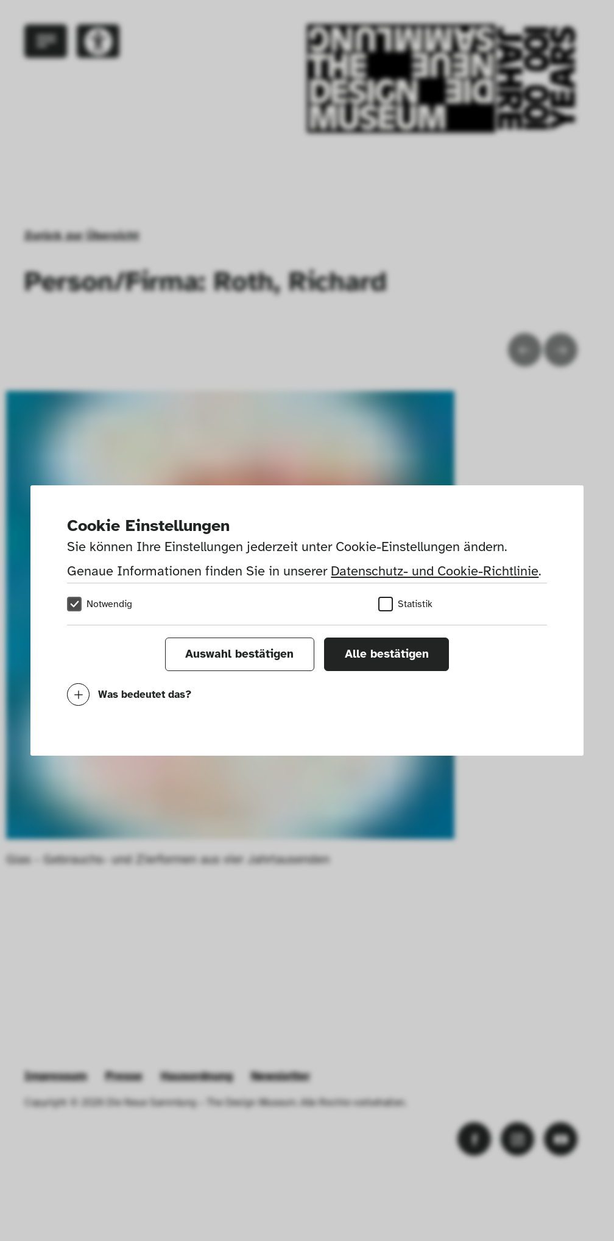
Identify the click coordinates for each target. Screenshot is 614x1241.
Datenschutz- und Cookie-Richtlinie (434, 571)
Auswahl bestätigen (239, 654)
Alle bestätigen (387, 654)
